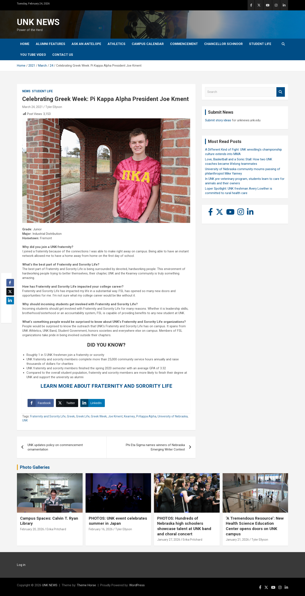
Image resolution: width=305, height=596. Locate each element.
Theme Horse (86, 585)
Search (280, 92)
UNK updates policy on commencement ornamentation (55, 447)
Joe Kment (115, 416)
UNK (25, 420)
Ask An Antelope (86, 44)
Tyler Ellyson (53, 107)
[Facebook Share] (41, 403)
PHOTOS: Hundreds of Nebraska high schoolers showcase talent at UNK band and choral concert (184, 526)
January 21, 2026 (237, 539)
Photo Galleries (35, 467)
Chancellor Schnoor (223, 44)
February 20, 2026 (32, 529)
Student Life (260, 44)
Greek (71, 416)
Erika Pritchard (56, 529)
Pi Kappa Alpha (146, 416)
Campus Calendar (148, 44)
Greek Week (99, 416)
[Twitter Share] (67, 403)
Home (24, 44)
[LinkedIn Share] (92, 403)
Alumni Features (50, 44)
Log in (21, 565)
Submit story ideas (218, 120)
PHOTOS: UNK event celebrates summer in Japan (118, 521)
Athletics (116, 44)
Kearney (129, 416)
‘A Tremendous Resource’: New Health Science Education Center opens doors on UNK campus (255, 526)
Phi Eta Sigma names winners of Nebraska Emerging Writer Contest (155, 447)
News (26, 91)
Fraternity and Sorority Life (48, 416)
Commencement (184, 44)
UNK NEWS (38, 22)
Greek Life (83, 416)
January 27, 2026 (168, 539)
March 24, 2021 (32, 107)
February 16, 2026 (101, 529)
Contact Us (62, 55)
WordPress (137, 585)
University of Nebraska (173, 416)
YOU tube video (33, 55)
